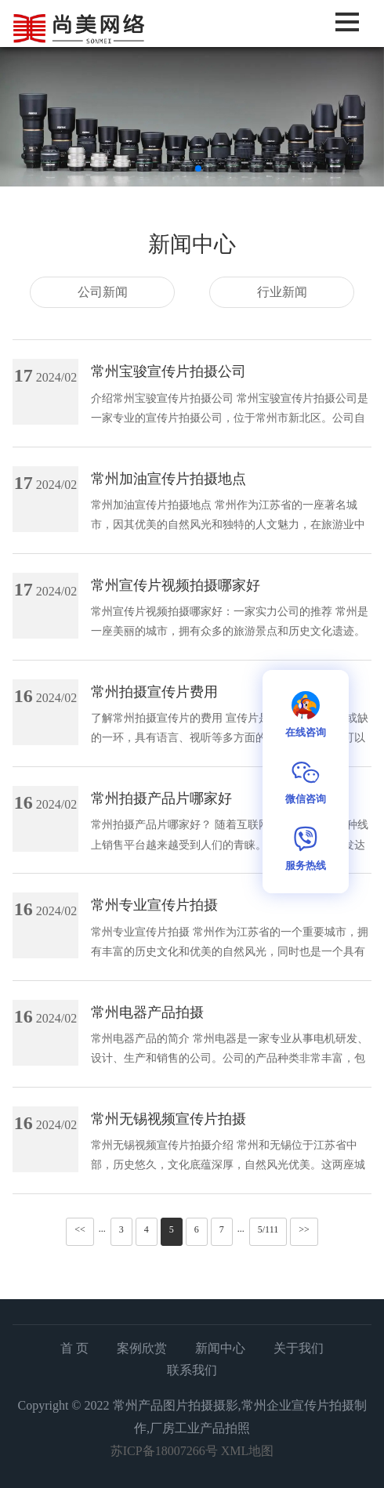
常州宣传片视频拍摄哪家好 (175, 585)
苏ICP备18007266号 (164, 1450)
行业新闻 (282, 292)
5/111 (268, 1229)
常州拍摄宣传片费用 (154, 692)
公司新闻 (103, 292)
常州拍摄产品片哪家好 (161, 798)
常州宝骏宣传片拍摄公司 (168, 371)
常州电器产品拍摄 (147, 1012)
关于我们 (299, 1348)
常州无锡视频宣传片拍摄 (168, 1119)
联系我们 (192, 1370)
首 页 (74, 1348)
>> (304, 1229)
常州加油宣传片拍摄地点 (168, 479)
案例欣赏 (142, 1348)
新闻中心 (220, 1348)
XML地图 (247, 1450)
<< (79, 1229)
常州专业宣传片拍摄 (154, 905)
